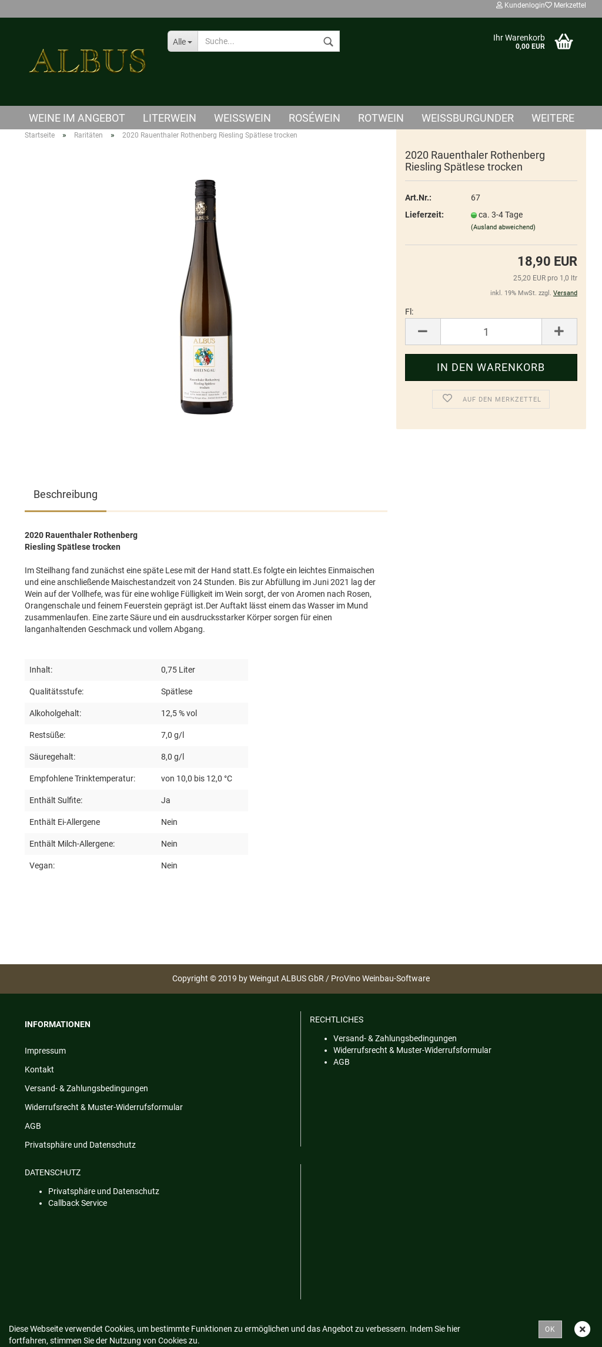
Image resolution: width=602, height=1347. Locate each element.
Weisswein (242, 118)
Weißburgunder (468, 118)
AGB (33, 1126)
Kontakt (39, 1069)
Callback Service (77, 1203)
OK (550, 1329)
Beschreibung (66, 494)
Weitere (552, 118)
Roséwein (314, 118)
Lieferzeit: (424, 214)
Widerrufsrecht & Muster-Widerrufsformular (104, 1107)
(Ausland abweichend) (503, 227)
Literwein (169, 118)
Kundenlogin (520, 5)
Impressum (45, 1050)
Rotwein (381, 118)
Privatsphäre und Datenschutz (80, 1144)
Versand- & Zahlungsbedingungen (86, 1088)
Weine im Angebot (77, 118)
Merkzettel (565, 5)
